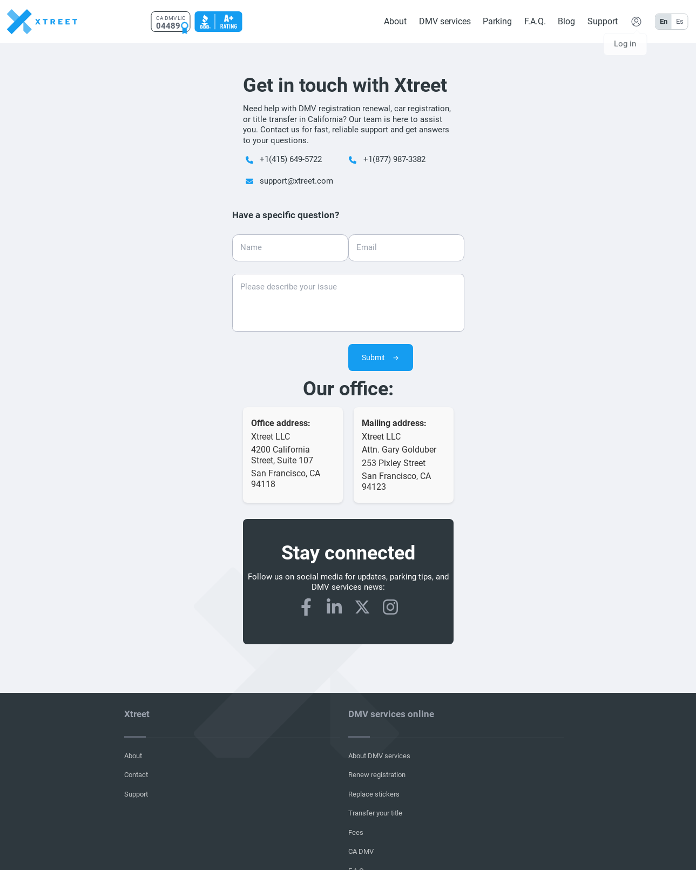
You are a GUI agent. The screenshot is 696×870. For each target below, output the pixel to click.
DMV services (444, 21)
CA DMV (361, 851)
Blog (566, 21)
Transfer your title (375, 813)
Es (679, 21)
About (395, 21)
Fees (355, 832)
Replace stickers (374, 794)
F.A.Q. (534, 21)
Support (602, 21)
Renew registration (377, 775)
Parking (497, 21)
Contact (136, 775)
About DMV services (379, 756)
